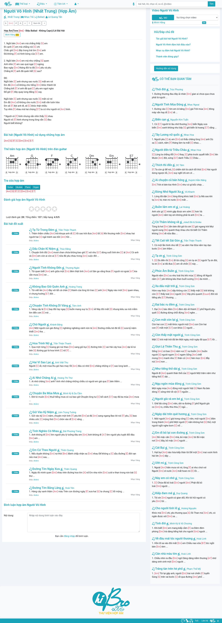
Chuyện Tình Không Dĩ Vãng (48, 305)
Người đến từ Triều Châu (169, 150)
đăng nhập (69, 536)
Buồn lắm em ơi (163, 207)
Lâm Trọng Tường (65, 412)
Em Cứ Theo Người (43, 450)
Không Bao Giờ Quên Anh (47, 286)
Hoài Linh (201, 538)
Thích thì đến (162, 165)
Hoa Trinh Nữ (39, 343)
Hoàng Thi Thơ (63, 378)
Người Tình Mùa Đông (167, 104)
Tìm (211, 3)
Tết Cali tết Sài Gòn (166, 240)
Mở (163, 18)
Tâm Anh (75, 305)
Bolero (36, 240)
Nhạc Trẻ (28, 17)
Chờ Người (37, 324)
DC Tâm (180, 165)
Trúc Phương (176, 89)
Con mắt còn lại (163, 319)
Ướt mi (158, 463)
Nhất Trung (13, 17)
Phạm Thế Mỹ (194, 569)
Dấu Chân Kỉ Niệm (42, 248)
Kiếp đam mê (162, 493)
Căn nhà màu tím (164, 553)
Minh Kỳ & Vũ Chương (181, 523)
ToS (196, 621)
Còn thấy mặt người (166, 335)
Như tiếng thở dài (164, 368)
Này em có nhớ (163, 478)
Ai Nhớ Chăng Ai (41, 377)
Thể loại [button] (21, 3)
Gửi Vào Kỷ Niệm (41, 412)
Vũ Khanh (190, 192)
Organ (36, 187)
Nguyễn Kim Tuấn (179, 119)
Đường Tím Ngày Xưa (44, 469)
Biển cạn (159, 119)
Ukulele (19, 187)
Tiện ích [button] (60, 3)
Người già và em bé (166, 399)
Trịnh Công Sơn (174, 256)
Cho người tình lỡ (164, 508)
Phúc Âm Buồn (163, 271)
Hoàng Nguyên (188, 508)
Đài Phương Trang (70, 431)
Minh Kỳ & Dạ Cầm (71, 393)
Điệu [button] (41, 3)
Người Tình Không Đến (45, 267)
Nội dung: (9, 515)
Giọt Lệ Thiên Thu (165, 346)
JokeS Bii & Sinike (192, 222)
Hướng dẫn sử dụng (166, 68)
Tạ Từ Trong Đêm (41, 230)
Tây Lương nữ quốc (166, 134)
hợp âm (12, 172)
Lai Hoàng (184, 207)
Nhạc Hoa (189, 134)
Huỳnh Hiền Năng (197, 180)
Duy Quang (181, 493)
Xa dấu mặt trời (163, 286)
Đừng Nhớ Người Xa (166, 191)
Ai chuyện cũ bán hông (168, 180)
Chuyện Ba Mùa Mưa (44, 393)
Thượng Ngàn (70, 268)
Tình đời (159, 523)
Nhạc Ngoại (193, 104)
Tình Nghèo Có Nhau (44, 431)
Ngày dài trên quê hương (169, 414)
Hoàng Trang (73, 286)
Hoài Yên (68, 488)
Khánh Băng (55, 324)
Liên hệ (205, 621)
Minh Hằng (12, 35)
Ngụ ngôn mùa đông (166, 383)
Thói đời (159, 89)
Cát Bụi (158, 447)
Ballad (41, 17)
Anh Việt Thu (60, 362)
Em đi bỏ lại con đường (168, 432)
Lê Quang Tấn (55, 17)
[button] (76, 4)
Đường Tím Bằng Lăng (45, 488)
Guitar (10, 187)
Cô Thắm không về (165, 222)
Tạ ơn (157, 255)
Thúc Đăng (63, 249)
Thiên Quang (65, 450)
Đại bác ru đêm (163, 304)
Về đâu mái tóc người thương (172, 538)
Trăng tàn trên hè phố (167, 568)
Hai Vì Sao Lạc (40, 362)
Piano (27, 187)
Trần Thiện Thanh (65, 230)
